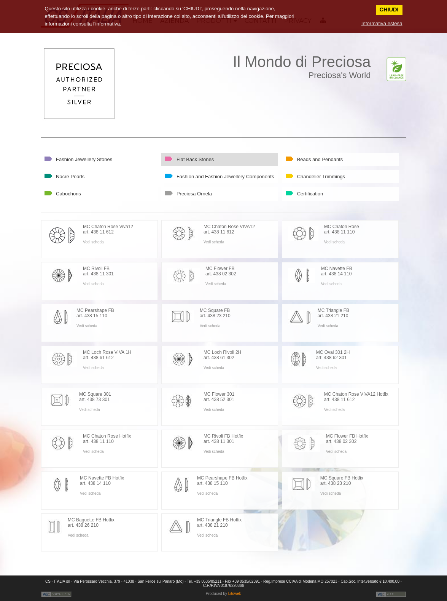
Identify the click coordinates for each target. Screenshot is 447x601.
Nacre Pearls (70, 176)
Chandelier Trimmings (321, 176)
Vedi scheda (93, 242)
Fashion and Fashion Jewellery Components (225, 176)
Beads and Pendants (320, 159)
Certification (310, 194)
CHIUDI (389, 9)
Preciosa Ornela (194, 194)
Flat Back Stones (195, 159)
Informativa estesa (381, 23)
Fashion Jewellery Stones (84, 159)
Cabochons (68, 194)
